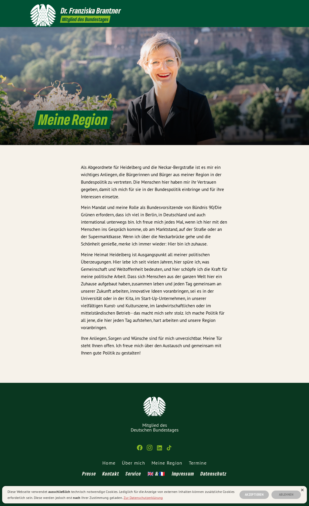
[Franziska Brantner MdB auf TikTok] (276, 6)
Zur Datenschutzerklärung (143, 497)
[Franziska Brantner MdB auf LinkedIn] (269, 6)
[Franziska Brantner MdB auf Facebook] (256, 6)
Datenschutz (213, 473)
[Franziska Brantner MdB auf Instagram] (263, 6)
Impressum (183, 473)
